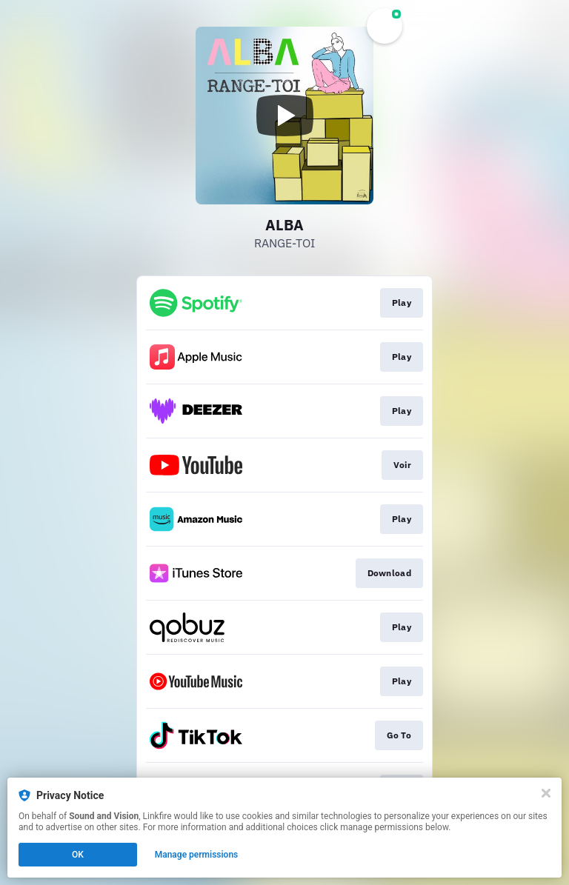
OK (78, 854)
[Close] (546, 793)
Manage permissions (197, 854)
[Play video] (284, 115)
